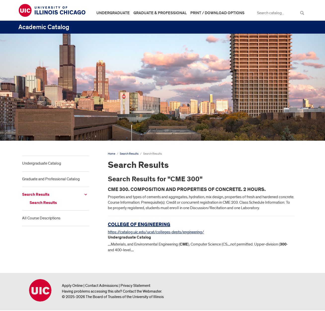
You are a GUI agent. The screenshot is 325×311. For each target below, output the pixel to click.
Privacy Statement (135, 285)
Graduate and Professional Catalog (51, 179)
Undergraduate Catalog (41, 163)
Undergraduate (113, 12)
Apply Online (72, 285)
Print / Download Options (217, 12)
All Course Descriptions (41, 218)
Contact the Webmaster (142, 291)
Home (111, 154)
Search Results (35, 194)
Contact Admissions (101, 285)
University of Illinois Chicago (40, 290)
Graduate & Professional (160, 12)
